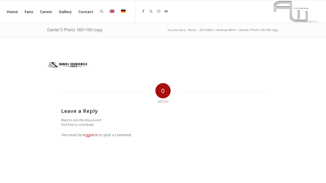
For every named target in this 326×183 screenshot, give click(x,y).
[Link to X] (151, 11)
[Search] (101, 11)
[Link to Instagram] (158, 11)
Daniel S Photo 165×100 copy (74, 30)
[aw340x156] (295, 11)
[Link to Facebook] (143, 11)
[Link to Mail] (166, 11)
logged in (90, 134)
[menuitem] (12, 11)
